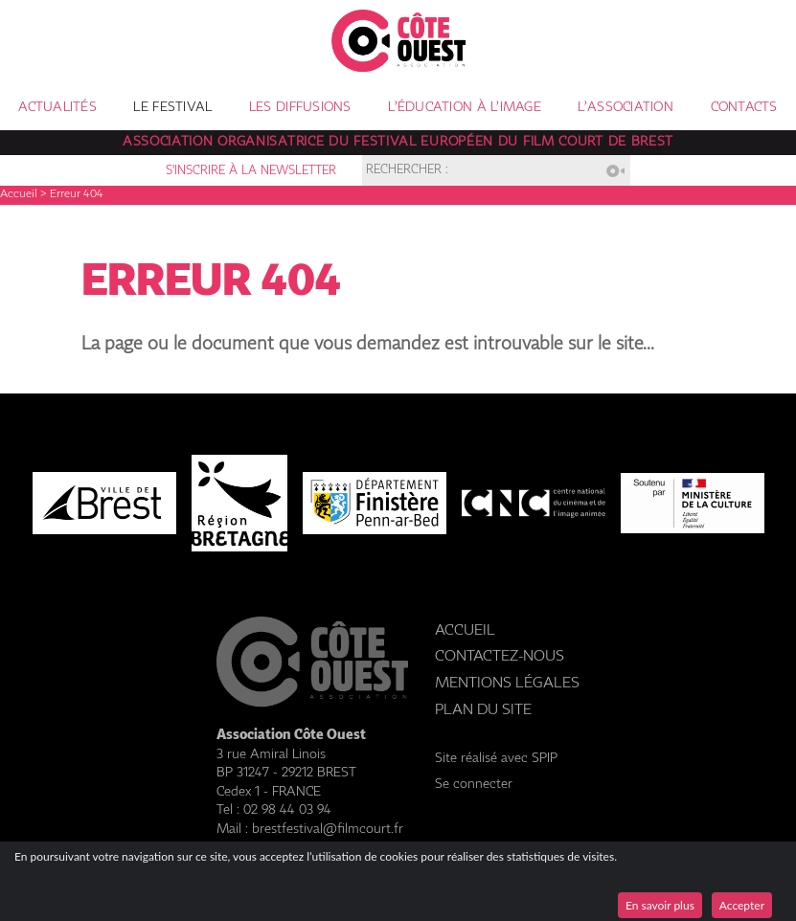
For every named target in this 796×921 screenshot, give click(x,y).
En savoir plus (659, 905)
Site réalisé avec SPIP (496, 758)
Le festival (172, 107)
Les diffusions (300, 107)
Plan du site (483, 710)
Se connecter (473, 784)
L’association (625, 107)
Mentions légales (507, 683)
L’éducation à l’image (464, 107)
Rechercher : (407, 171)
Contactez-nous (499, 656)
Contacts (744, 107)
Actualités (57, 107)
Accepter (741, 905)
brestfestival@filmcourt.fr (327, 829)
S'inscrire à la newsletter (251, 171)
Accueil (18, 194)
